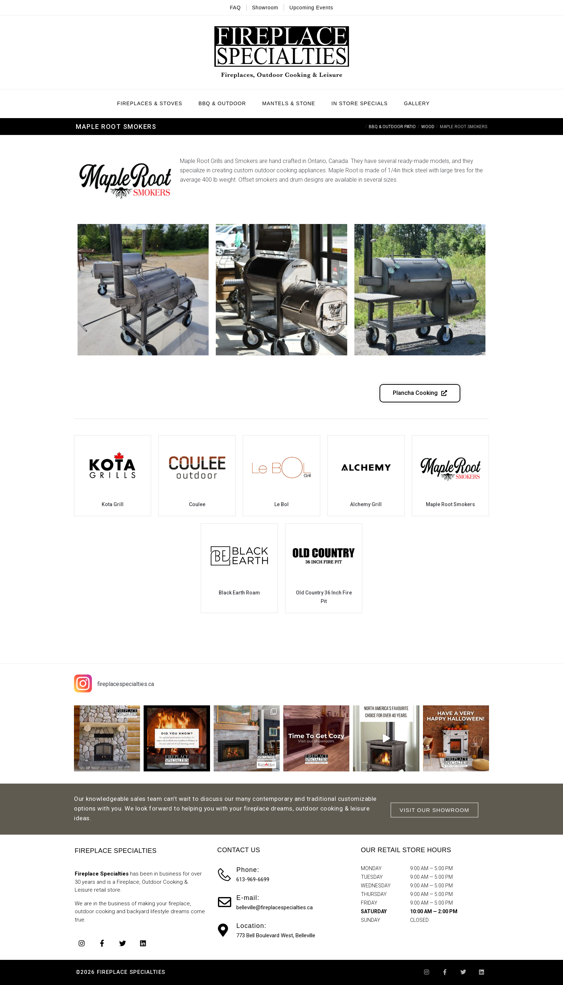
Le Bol (281, 504)
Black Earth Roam (239, 593)
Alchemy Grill (366, 504)
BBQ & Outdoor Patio (392, 126)
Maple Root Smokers (450, 504)
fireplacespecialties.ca (125, 684)
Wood (427, 126)
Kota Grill (113, 504)
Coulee (197, 504)
